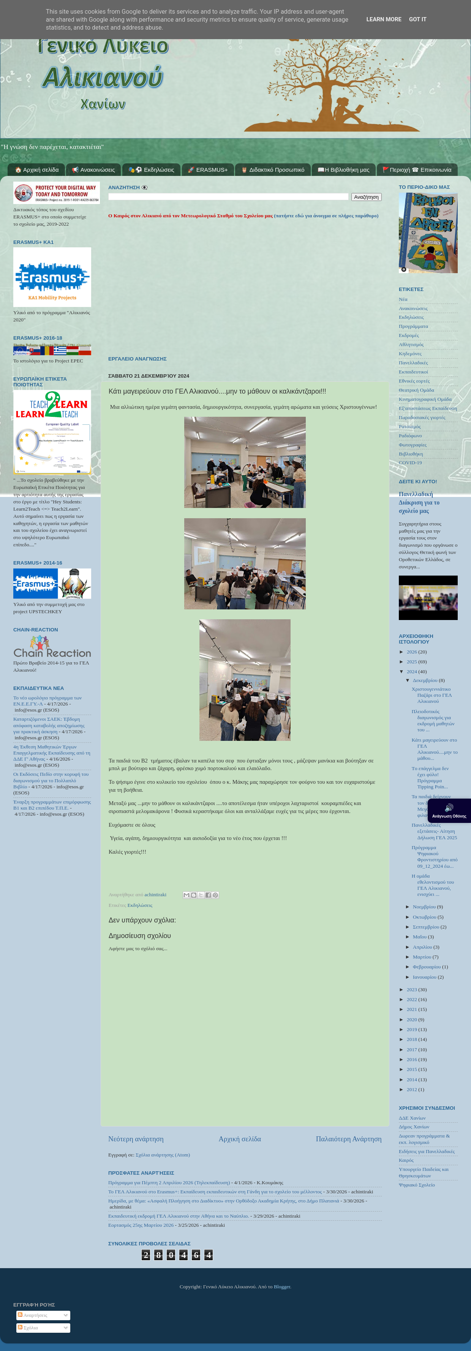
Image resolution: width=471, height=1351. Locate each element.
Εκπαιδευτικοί (413, 372)
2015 (412, 1069)
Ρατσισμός (410, 426)
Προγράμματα (413, 326)
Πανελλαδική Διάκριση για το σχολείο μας (419, 502)
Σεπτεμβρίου (427, 927)
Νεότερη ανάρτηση (136, 1139)
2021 (412, 1009)
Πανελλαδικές (413, 362)
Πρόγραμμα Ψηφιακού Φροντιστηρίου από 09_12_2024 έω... (435, 857)
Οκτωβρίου (425, 917)
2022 (412, 999)
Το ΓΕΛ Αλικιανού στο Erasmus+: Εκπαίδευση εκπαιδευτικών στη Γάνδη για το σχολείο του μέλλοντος (215, 1191)
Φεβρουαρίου (427, 967)
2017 (412, 1049)
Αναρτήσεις (32, 1315)
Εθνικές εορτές (414, 381)
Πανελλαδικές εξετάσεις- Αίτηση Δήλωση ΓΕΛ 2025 (434, 831)
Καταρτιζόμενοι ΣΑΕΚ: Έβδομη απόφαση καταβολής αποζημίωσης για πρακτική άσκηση (49, 725)
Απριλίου (423, 947)
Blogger (282, 1286)
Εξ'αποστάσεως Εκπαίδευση (428, 408)
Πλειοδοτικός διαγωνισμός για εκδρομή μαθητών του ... (433, 721)
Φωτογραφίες (413, 445)
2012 (412, 1089)
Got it (418, 19)
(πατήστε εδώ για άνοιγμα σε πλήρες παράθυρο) (326, 215)
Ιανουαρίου (425, 977)
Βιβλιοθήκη (411, 454)
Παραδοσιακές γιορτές (422, 417)
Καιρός (406, 1160)
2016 (412, 1059)
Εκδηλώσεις (140, 905)
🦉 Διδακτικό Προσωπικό (272, 169)
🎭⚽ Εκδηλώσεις (151, 169)
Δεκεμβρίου (426, 680)
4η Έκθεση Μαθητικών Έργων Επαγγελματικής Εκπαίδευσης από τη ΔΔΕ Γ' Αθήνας (51, 753)
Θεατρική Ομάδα (416, 390)
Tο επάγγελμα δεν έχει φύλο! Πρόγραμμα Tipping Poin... (430, 778)
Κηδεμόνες (410, 353)
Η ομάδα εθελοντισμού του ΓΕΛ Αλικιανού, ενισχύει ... (433, 885)
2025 (412, 661)
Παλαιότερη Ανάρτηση (349, 1139)
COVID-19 (410, 462)
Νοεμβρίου (425, 907)
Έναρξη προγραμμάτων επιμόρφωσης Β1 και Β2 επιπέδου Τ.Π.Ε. (52, 805)
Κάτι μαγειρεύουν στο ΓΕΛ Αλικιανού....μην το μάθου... (435, 749)
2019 (412, 1029)
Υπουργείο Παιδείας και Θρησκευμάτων (424, 1172)
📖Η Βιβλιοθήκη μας (343, 169)
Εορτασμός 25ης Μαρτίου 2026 (141, 1225)
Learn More (384, 19)
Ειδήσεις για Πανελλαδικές (427, 1151)
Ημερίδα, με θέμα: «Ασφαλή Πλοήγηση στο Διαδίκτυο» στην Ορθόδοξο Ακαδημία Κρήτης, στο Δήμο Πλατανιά (223, 1201)
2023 (412, 989)
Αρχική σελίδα (239, 1139)
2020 (412, 1019)
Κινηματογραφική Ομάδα (425, 399)
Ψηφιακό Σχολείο (417, 1185)
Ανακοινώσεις (413, 308)
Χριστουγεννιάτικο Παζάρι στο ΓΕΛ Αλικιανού (432, 695)
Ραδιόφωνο (410, 435)
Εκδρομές (409, 335)
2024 (412, 671)
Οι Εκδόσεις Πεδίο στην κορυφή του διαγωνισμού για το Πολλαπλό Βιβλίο (51, 780)
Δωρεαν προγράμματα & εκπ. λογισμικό (424, 1139)
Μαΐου (420, 937)
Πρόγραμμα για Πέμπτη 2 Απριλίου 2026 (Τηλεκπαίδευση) (169, 1182)
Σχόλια (28, 1327)
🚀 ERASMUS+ (208, 169)
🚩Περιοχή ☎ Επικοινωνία (416, 169)
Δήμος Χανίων (414, 1127)
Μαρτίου (423, 957)
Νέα (403, 299)
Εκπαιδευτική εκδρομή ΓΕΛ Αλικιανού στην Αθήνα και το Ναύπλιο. (178, 1216)
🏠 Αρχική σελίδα (37, 169)
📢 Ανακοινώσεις (93, 169)
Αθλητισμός (411, 344)
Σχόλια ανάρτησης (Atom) (163, 1155)
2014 (412, 1079)
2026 (412, 652)
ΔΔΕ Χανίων (412, 1118)
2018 (412, 1039)
